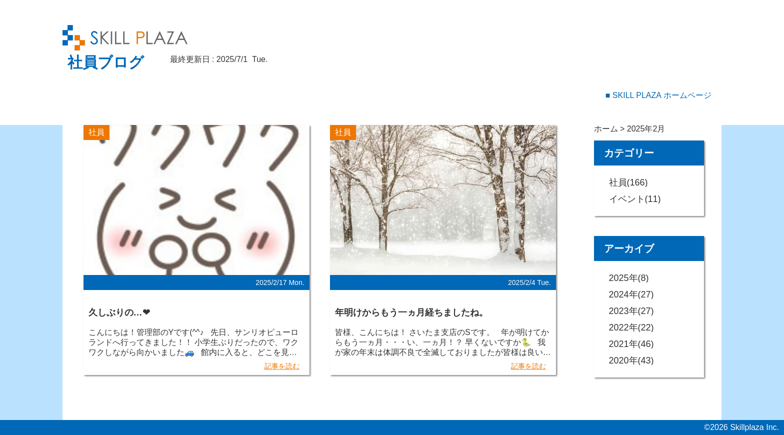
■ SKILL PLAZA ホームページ (659, 95)
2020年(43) (631, 360)
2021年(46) (631, 344)
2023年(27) (631, 311)
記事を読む (282, 366)
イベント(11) (635, 199)
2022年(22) (631, 327)
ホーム (606, 128)
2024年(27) (631, 294)
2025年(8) (629, 278)
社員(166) (628, 183)
